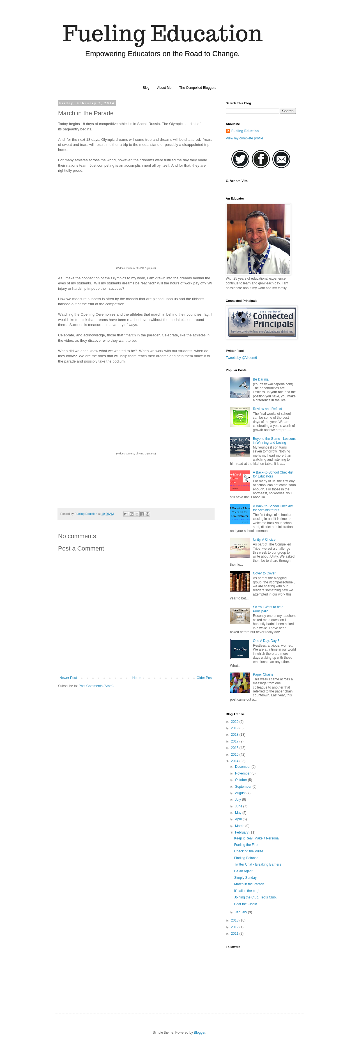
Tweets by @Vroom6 (241, 358)
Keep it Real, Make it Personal (256, 838)
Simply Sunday (245, 878)
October (241, 780)
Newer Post (68, 678)
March (240, 826)
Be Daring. (261, 379)
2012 (235, 927)
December (243, 767)
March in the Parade (249, 884)
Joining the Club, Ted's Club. (255, 897)
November (243, 773)
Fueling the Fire (245, 845)
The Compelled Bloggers (197, 88)
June (239, 806)
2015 (235, 755)
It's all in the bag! (246, 891)
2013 (235, 920)
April (239, 819)
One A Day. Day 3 (266, 641)
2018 (235, 735)
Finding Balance (246, 858)
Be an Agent (243, 871)
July (238, 800)
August (241, 793)
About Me (164, 88)
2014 (235, 761)
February (242, 832)
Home (136, 678)
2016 (235, 748)
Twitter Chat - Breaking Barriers (257, 864)
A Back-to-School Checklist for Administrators (273, 508)
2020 (235, 722)
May (238, 813)
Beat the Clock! (245, 904)
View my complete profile (244, 138)
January (241, 912)
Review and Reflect (267, 409)
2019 (235, 728)
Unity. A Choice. (265, 540)
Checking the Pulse (248, 851)
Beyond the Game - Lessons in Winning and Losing (274, 441)
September (243, 787)
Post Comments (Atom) (96, 686)
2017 (235, 741)
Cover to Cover (264, 573)
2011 (235, 934)
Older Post (205, 678)
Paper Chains (263, 674)
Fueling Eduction (245, 131)
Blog (146, 88)
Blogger (199, 1032)
